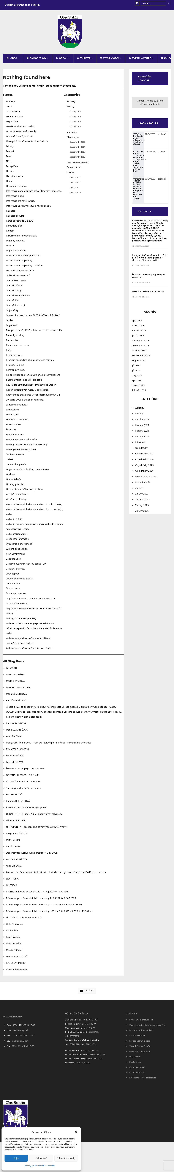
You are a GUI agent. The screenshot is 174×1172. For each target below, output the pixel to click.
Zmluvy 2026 (75, 194)
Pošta (9, 351)
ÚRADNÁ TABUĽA (149, 125)
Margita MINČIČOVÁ (16, 835)
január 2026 (138, 337)
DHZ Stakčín (134, 1058)
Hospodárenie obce (16, 187)
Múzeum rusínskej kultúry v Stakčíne (24, 267)
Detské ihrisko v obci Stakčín (20, 128)
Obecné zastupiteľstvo (18, 297)
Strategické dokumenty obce (21, 451)
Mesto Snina (135, 1063)
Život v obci (109, 60)
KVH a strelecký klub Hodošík (142, 1079)
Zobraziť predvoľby (66, 1158)
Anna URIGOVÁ (14, 867)
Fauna (9, 157)
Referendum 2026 (15, 371)
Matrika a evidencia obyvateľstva (23, 257)
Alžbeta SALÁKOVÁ (15, 822)
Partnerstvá (12, 341)
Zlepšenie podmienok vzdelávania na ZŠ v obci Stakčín (33, 610)
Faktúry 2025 (75, 123)
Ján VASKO (11, 669)
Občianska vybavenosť (17, 277)
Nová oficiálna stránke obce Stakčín (24, 919)
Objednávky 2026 (77, 158)
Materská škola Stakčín (139, 1053)
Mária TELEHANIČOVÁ (17, 750)
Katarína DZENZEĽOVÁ (18, 802)
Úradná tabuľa (13, 480)
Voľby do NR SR (14, 520)
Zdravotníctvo (13, 585)
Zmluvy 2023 (75, 179)
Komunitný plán (14, 227)
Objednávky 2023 (77, 143)
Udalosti (10, 475)
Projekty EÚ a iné (15, 366)
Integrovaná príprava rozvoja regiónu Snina (28, 207)
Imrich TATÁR (13, 848)
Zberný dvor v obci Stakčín (19, 580)
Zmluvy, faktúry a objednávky (21, 620)
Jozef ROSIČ (12, 880)
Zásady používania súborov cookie (40, 1165)
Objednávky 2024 (77, 148)
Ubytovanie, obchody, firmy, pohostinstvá (27, 471)
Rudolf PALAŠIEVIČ (15, 702)
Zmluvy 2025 (75, 189)
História (10, 172)
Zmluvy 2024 (75, 184)
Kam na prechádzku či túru (19, 222)
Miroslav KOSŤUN (15, 676)
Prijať (16, 1158)
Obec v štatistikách (16, 282)
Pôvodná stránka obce (139, 1042)
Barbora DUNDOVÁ (16, 724)
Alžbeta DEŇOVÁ (15, 757)
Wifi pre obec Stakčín (17, 550)
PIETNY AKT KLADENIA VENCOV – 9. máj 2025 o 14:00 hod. (37, 893)
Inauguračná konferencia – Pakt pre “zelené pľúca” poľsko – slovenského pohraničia (48, 744)
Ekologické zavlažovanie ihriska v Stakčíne (27, 142)
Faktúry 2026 (75, 128)
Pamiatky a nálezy (15, 336)
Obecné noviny (13, 292)
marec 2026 (138, 327)
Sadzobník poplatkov (16, 406)
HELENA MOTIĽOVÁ (16, 958)
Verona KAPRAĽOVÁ (16, 860)
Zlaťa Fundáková (14, 925)
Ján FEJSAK (11, 886)
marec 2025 (138, 386)
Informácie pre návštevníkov (20, 202)
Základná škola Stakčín (139, 1048)
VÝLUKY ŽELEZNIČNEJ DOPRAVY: (23, 783)
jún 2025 (136, 372)
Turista (83, 60)
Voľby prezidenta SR (16, 535)
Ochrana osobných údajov (141, 1032)
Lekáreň (10, 247)
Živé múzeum (13, 590)
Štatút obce (12, 431)
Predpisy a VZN (14, 356)
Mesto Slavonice (136, 1069)
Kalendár (10, 212)
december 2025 (140, 342)
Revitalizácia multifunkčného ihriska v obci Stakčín (31, 386)
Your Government (15, 555)
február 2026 (139, 332)
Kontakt (10, 232)
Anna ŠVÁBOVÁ (14, 737)
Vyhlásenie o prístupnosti (19, 545)
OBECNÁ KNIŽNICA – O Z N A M (22, 776)
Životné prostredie (16, 595)
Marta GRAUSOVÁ (15, 682)
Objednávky (12, 311)
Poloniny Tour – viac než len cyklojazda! (26, 809)
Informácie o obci (15, 197)
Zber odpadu (12, 575)
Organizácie (12, 326)
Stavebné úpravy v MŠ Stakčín (21, 441)
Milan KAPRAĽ (13, 841)
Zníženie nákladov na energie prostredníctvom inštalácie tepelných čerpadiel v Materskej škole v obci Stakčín (34, 630)
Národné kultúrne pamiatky (20, 272)
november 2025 (140, 347)
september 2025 (141, 357)
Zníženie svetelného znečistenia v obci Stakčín (29, 649)
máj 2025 (137, 377)
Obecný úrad (12, 302)
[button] (76, 1132)
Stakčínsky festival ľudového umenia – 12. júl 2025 (31, 854)
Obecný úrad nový (15, 306)
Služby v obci (13, 416)
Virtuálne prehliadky (16, 500)
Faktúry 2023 (75, 113)
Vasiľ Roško (12, 932)
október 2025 (139, 352)
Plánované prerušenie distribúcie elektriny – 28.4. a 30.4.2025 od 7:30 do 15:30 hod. (49, 912)
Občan (61, 60)
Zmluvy (9, 615)
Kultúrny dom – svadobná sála (21, 237)
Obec (11, 60)
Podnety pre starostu (17, 346)
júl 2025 (136, 367)
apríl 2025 (137, 381)
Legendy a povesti (15, 242)
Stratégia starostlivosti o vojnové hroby (26, 446)
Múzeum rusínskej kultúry (19, 262)
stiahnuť (162, 136)
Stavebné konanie (15, 436)
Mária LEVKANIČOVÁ (16, 731)
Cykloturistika (13, 113)
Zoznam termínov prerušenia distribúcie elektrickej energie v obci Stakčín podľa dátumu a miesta (56, 873)
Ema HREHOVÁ (14, 796)
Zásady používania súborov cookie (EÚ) (26, 565)
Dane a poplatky (14, 118)
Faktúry (10, 147)
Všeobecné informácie (17, 540)
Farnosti (10, 152)
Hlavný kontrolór (14, 177)
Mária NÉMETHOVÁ (16, 695)
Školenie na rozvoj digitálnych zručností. (26, 770)
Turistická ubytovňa (16, 466)
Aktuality (10, 103)
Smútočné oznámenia (17, 421)
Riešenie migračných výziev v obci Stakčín (27, 391)
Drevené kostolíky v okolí (19, 137)
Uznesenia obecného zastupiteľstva (24, 490)
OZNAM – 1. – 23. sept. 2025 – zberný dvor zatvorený (34, 815)
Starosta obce (13, 426)
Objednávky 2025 (77, 153)
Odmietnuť (41, 1158)
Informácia (71, 133)
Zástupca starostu (15, 570)
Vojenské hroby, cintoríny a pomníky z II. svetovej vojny (34, 510)
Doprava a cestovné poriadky (21, 133)
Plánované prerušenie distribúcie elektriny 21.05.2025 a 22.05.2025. (41, 899)
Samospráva (36, 60)
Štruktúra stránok (15, 456)
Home (9, 182)
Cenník (9, 108)
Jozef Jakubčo (13, 938)
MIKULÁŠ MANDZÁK (16, 971)
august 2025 (138, 362)
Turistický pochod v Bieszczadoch (23, 789)
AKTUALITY (145, 213)
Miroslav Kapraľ (14, 951)
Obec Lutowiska (136, 1074)
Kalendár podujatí (15, 217)
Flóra (8, 162)
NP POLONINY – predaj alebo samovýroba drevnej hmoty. (36, 828)
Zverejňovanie (140, 60)
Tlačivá (9, 461)
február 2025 (139, 391)
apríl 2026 (137, 322)
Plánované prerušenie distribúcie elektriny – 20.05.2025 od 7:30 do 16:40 (44, 906)
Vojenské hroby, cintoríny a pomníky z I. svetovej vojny (34, 505)
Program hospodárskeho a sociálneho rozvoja (30, 361)
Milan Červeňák (14, 945)
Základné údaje (14, 560)
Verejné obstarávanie (17, 495)
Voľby (9, 515)
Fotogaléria (12, 167)
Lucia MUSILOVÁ (14, 763)
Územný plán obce (15, 485)
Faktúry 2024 (75, 118)
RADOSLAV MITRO (16, 964)
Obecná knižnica (14, 287)
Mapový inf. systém (16, 252)
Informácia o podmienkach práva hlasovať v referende (34, 192)
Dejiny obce (12, 123)
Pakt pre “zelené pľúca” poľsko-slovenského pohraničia (34, 331)
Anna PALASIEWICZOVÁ (18, 689)
